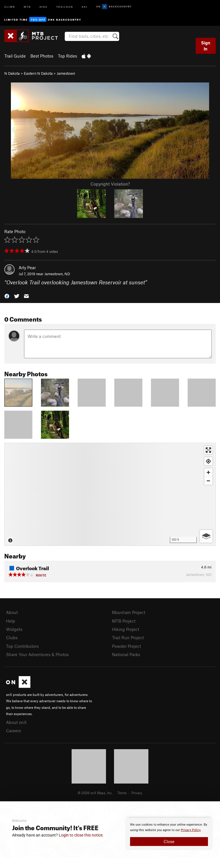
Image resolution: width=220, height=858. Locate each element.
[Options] (206, 536)
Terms (122, 793)
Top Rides (67, 55)
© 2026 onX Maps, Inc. (95, 793)
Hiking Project (125, 629)
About (12, 612)
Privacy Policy (191, 830)
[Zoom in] (208, 472)
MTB (27, 6)
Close (169, 841)
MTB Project (123, 620)
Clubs (11, 637)
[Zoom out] (208, 481)
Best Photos (41, 55)
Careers (13, 730)
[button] (6, 295)
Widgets (14, 629)
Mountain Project (128, 612)
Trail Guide (15, 55)
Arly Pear (27, 267)
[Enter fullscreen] (208, 450)
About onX (16, 722)
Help (10, 620)
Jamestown (66, 73)
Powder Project (126, 646)
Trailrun (64, 6)
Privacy (136, 793)
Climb (9, 6)
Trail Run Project (128, 637)
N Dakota (12, 73)
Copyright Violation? (110, 183)
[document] (169, 834)
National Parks (126, 654)
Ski (85, 6)
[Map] (110, 494)
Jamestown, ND (57, 273)
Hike (44, 6)
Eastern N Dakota (38, 73)
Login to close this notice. (81, 835)
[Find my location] (208, 461)
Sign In (205, 45)
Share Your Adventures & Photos (37, 654)
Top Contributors (22, 646)
